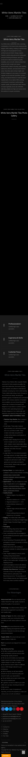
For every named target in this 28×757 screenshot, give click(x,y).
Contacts (5, 712)
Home (6, 16)
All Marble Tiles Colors (17, 16)
